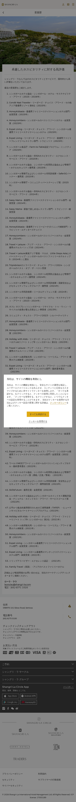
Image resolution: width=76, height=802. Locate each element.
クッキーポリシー (58, 402)
